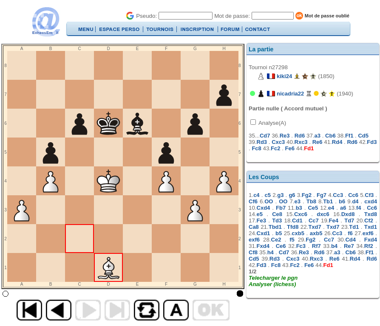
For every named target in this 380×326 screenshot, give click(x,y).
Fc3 (301, 246)
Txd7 (314, 227)
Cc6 (353, 195)
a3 (317, 135)
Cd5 (363, 135)
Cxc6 (300, 214)
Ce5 (313, 208)
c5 (268, 195)
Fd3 (372, 142)
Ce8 (277, 214)
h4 (270, 252)
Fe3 (261, 220)
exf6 (368, 233)
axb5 (316, 233)
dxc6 (323, 214)
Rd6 (300, 135)
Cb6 (330, 135)
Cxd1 (263, 233)
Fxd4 (370, 239)
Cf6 (253, 201)
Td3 (277, 220)
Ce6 (281, 246)
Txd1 (370, 227)
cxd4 (370, 201)
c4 (256, 195)
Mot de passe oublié (327, 15)
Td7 (349, 220)
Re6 (317, 142)
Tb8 (311, 201)
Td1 (354, 227)
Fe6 (290, 148)
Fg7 (321, 195)
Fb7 (281, 208)
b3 (299, 208)
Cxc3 (278, 142)
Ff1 (349, 135)
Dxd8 (348, 214)
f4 (358, 208)
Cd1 (297, 220)
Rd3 (262, 142)
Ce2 (276, 239)
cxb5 (298, 233)
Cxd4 (263, 208)
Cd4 (350, 239)
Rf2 (368, 246)
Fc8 (256, 148)
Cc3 (338, 195)
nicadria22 (290, 93)
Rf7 (316, 246)
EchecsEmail (45, 22)
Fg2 (307, 195)
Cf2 (368, 220)
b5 (278, 233)
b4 (334, 246)
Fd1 (309, 148)
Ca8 (254, 227)
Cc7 (314, 220)
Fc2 (275, 148)
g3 (280, 195)
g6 (292, 195)
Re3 (285, 135)
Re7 (349, 246)
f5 (292, 239)
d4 (355, 201)
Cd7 (265, 135)
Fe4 (333, 220)
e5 (260, 214)
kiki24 (284, 76)
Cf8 (253, 252)
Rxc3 (301, 142)
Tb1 (328, 201)
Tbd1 (275, 227)
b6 (342, 201)
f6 (350, 233)
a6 (343, 208)
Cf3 (369, 195)
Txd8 (370, 214)
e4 (331, 208)
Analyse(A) (271, 123)
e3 (298, 201)
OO (268, 201)
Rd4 (337, 142)
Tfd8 (292, 227)
